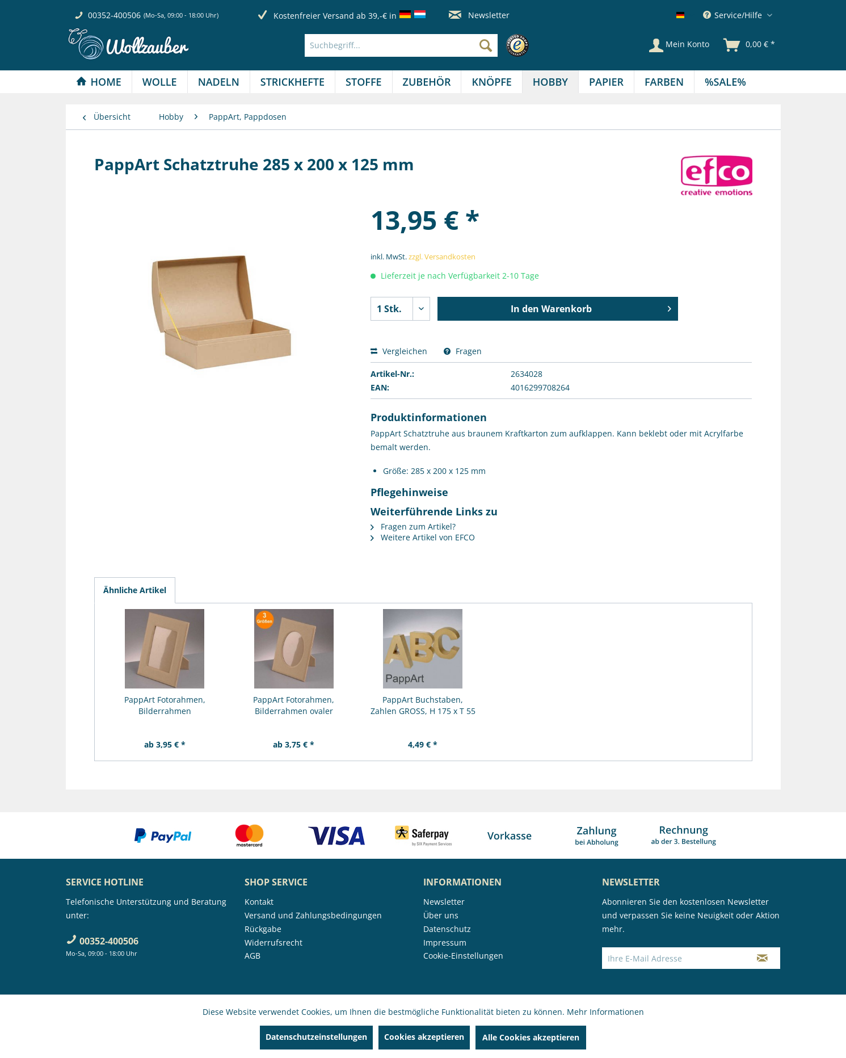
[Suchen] (486, 45)
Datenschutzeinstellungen (316, 1036)
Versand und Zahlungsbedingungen (313, 915)
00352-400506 (114, 15)
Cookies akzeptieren (424, 1036)
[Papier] (606, 81)
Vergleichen (399, 351)
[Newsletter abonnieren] (762, 958)
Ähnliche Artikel (134, 590)
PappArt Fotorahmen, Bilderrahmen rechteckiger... (164, 705)
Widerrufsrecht (273, 942)
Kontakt (259, 901)
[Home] (99, 81)
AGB (252, 955)
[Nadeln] (219, 81)
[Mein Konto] (679, 45)
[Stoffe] (363, 81)
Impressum (444, 942)
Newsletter (479, 15)
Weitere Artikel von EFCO (423, 537)
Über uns (440, 915)
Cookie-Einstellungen (463, 955)
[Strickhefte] (292, 81)
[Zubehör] (427, 81)
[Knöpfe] (491, 81)
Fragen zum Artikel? (413, 526)
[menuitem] (419, 45)
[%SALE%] (725, 81)
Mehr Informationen (605, 1011)
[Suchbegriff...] (401, 45)
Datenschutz (447, 928)
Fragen (463, 351)
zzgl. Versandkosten (442, 256)
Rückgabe (263, 928)
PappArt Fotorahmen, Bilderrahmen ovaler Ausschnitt (293, 705)
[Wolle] (159, 81)
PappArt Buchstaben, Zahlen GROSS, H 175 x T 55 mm (423, 705)
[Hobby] (550, 81)
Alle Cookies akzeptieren (530, 1037)
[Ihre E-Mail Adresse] (673, 958)
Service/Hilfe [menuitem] (733, 15)
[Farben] (664, 81)
